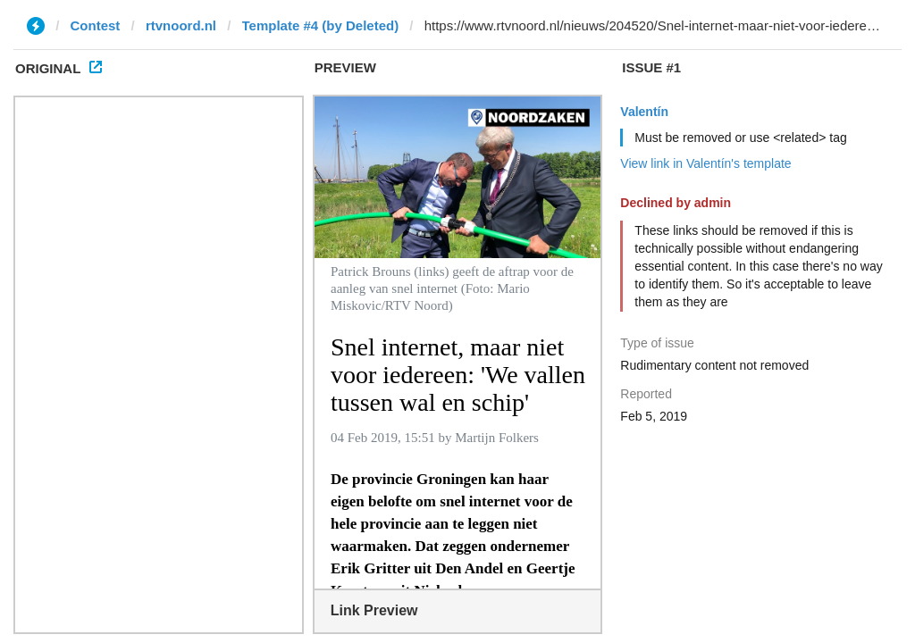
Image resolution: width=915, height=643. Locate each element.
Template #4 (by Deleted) (320, 25)
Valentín (644, 111)
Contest (96, 25)
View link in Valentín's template (705, 163)
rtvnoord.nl (181, 25)
